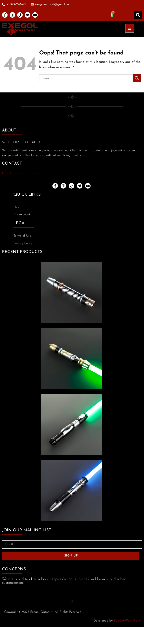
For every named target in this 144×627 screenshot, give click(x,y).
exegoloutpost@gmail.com (33, 173)
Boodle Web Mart (127, 620)
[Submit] (137, 78)
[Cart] (112, 14)
